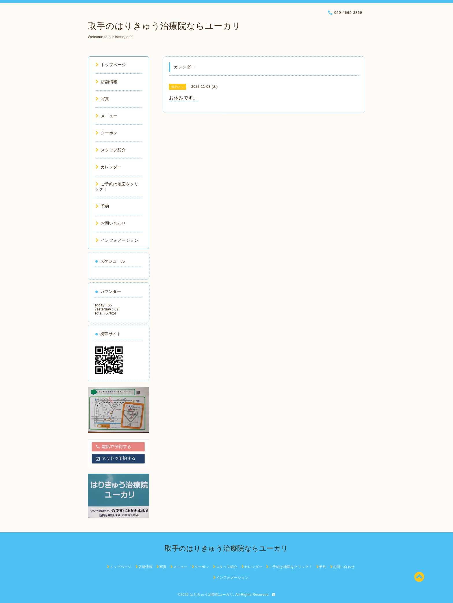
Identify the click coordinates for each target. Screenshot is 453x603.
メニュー (107, 115)
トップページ (111, 64)
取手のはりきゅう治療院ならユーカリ (164, 26)
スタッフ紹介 (111, 150)
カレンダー (109, 167)
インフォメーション (117, 240)
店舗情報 (107, 81)
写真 (102, 98)
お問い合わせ (111, 223)
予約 (102, 206)
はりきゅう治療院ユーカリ (211, 595)
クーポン (107, 133)
